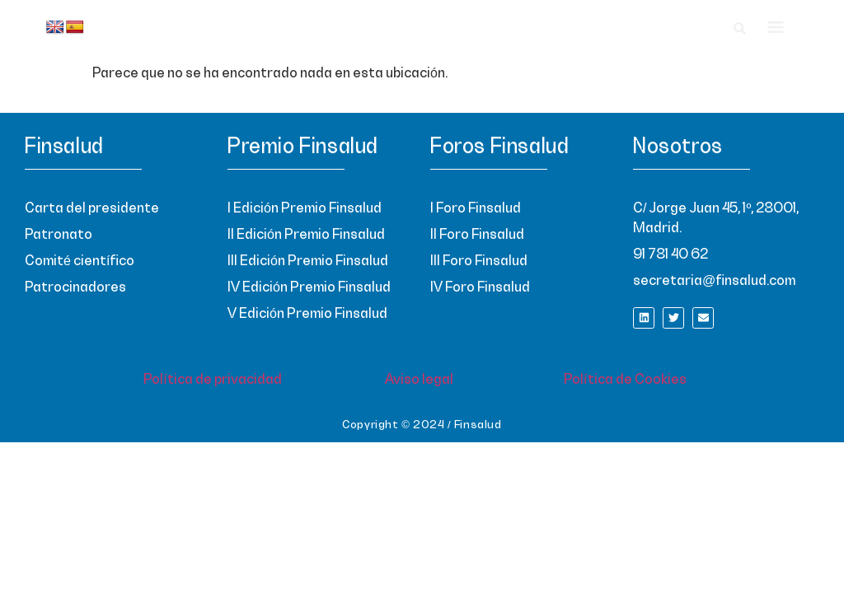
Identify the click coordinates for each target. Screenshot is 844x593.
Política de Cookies (625, 379)
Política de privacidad (212, 379)
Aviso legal (419, 379)
